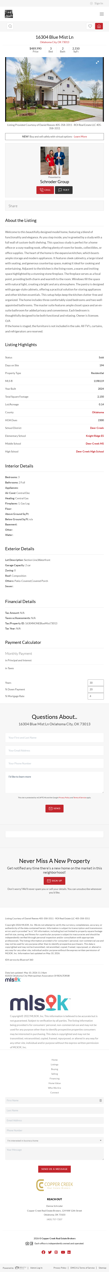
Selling (54, 1074)
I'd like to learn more (54, 782)
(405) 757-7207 (54, 1219)
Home (55, 1060)
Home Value (55, 1083)
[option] (54, 89)
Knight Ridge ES (95, 435)
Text (63, 190)
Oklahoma (98, 412)
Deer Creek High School (90, 451)
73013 (65, 42)
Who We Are (54, 1088)
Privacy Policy (64, 798)
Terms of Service (79, 798)
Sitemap (102, 1268)
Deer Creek (97, 427)
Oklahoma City (48, 42)
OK (59, 42)
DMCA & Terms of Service (82, 1268)
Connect (54, 1092)
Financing (54, 1078)
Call (45, 190)
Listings (54, 1064)
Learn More (80, 136)
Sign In (96, 3)
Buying (54, 1069)
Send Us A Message (54, 1169)
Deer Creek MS (95, 443)
